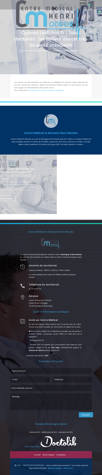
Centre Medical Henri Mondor (36, 51)
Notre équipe (48, 455)
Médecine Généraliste (70, 51)
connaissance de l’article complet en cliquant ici (46, 90)
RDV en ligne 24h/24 (51, 446)
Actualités (61, 455)
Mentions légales (55, 468)
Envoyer (86, 414)
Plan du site (68, 468)
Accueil (37, 455)
